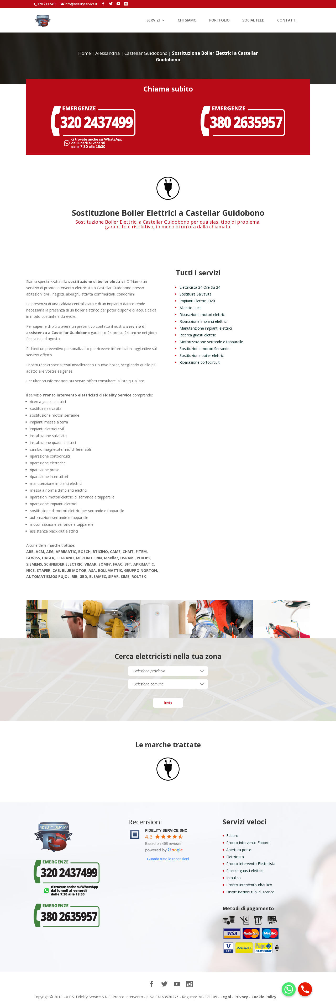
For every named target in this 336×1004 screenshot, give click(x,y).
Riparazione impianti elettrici (203, 321)
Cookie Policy (263, 996)
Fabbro (232, 835)
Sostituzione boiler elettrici (202, 355)
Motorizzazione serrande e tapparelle (211, 341)
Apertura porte (238, 849)
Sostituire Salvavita (196, 294)
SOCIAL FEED (253, 20)
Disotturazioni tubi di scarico (250, 891)
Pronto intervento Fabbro (248, 842)
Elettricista (235, 856)
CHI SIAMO (187, 20)
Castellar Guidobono (145, 53)
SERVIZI (153, 20)
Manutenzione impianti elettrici (206, 328)
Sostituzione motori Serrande (204, 348)
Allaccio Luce (191, 307)
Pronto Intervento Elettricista (250, 863)
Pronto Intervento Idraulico (249, 884)
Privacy (241, 996)
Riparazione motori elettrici (202, 314)
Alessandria (107, 53)
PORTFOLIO (219, 20)
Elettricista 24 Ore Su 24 (200, 287)
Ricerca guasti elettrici (198, 334)
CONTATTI (287, 20)
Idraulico (233, 877)
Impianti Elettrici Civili (197, 300)
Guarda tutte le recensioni (168, 859)
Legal (225, 996)
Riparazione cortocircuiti (200, 362)
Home (84, 53)
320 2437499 (46, 4)
